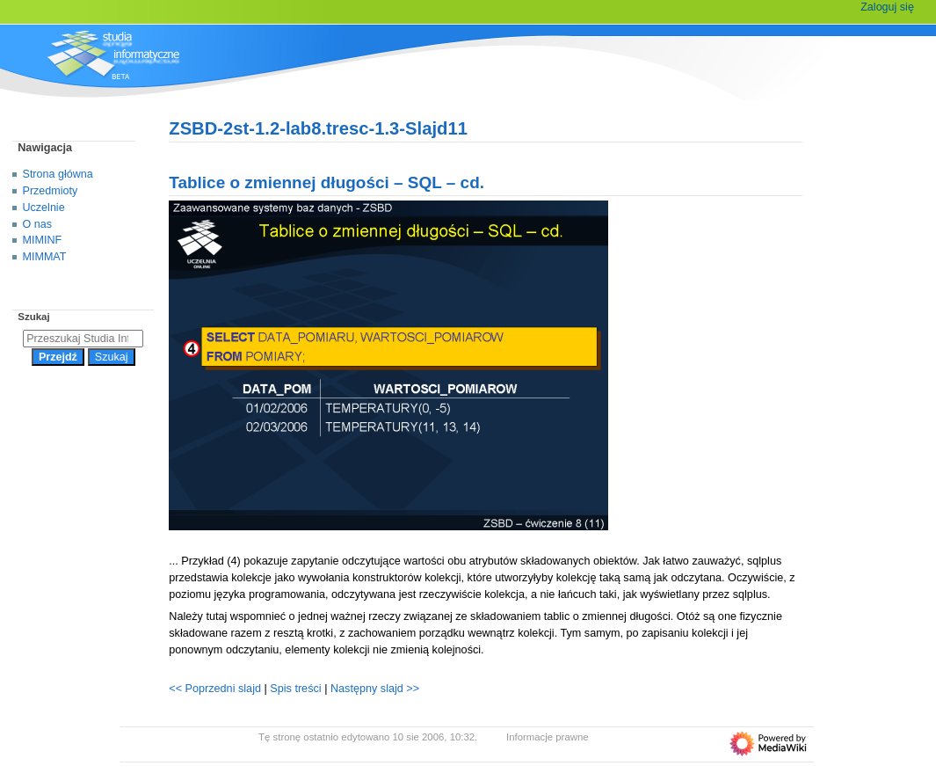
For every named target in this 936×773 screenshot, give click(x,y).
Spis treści (297, 688)
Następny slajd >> (374, 688)
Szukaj (33, 316)
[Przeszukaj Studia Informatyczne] (83, 338)
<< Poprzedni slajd (215, 688)
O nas (37, 224)
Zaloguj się (887, 7)
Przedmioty (50, 191)
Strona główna (58, 174)
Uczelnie (44, 207)
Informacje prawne (547, 737)
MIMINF (42, 240)
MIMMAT (45, 257)
